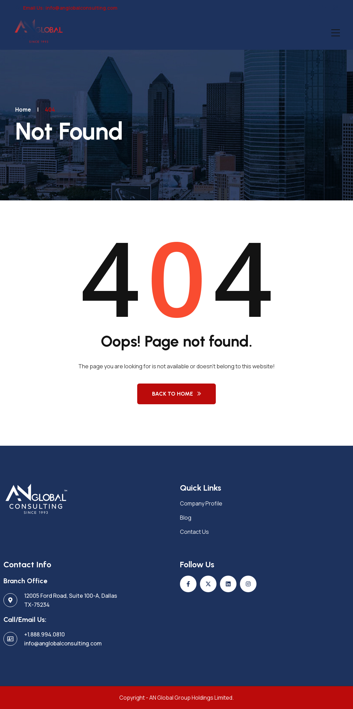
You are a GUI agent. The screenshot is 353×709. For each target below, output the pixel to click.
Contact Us (194, 532)
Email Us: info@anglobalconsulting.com (66, 7)
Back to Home (172, 393)
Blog (185, 517)
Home (23, 109)
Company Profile (201, 503)
